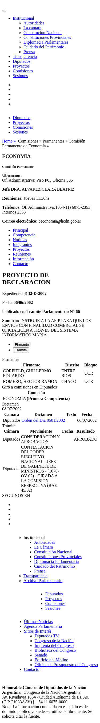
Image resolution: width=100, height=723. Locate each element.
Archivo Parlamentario (42, 580)
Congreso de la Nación (54, 640)
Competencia (24, 235)
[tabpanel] (50, 371)
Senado (41, 655)
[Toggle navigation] (4, 10)
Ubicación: (12, 175)
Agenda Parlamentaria (43, 626)
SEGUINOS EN (16, 495)
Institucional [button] (23, 18)
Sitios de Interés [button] (37, 631)
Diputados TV (47, 636)
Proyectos (21, 66)
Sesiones (20, 75)
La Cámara (43, 547)
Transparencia (25, 56)
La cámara (32, 28)
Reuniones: (12, 198)
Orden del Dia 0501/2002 (43, 420)
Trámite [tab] (21, 350)
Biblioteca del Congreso (55, 650)
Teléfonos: (11, 207)
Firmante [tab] (22, 344)
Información (23, 259)
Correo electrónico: (20, 221)
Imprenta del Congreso (54, 645)
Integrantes (22, 244)
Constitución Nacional (42, 32)
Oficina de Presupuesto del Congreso (66, 664)
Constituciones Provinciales (47, 37)
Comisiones (23, 71)
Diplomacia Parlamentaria (45, 42)
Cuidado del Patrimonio (43, 47)
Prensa (29, 51)
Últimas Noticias (38, 621)
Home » (9, 141)
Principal (20, 230)
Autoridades (33, 23)
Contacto (20, 263)
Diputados (21, 61)
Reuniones (22, 254)
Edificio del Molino (51, 660)
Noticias (20, 239)
